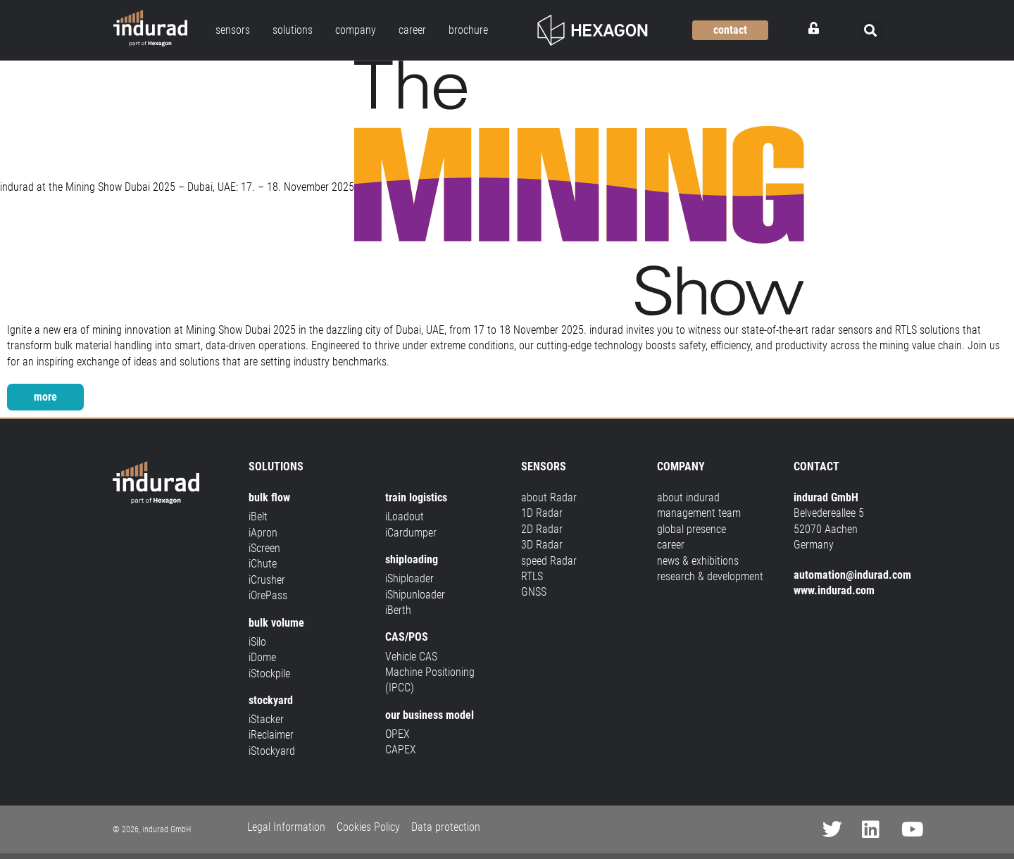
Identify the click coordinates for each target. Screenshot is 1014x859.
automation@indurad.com (852, 575)
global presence (691, 529)
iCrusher (267, 580)
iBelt (258, 516)
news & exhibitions (698, 561)
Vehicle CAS (411, 656)
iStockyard (272, 751)
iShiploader (409, 578)
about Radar (549, 497)
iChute (263, 563)
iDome (262, 657)
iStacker (266, 719)
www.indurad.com (834, 590)
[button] (870, 30)
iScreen (264, 548)
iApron (263, 532)
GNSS (533, 591)
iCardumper (411, 532)
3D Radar (542, 544)
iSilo (257, 641)
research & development (710, 576)
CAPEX (400, 749)
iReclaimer (271, 735)
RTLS (532, 576)
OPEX (397, 734)
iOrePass (268, 595)
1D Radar (542, 513)
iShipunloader (415, 594)
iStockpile (269, 673)
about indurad (688, 497)
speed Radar (549, 561)
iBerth (398, 610)
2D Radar (542, 529)
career (670, 544)
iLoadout (404, 516)
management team (699, 513)
